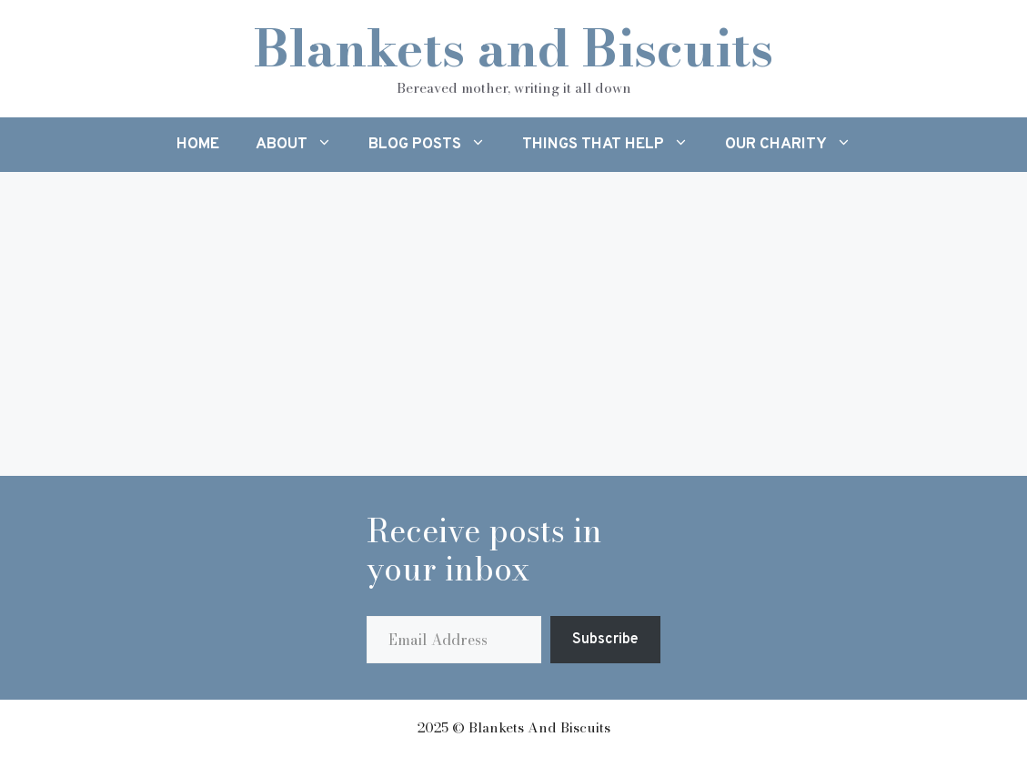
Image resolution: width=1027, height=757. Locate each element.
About (303, 144)
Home (197, 145)
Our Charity (797, 144)
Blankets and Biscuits (513, 48)
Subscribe (605, 640)
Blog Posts (436, 144)
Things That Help (614, 144)
